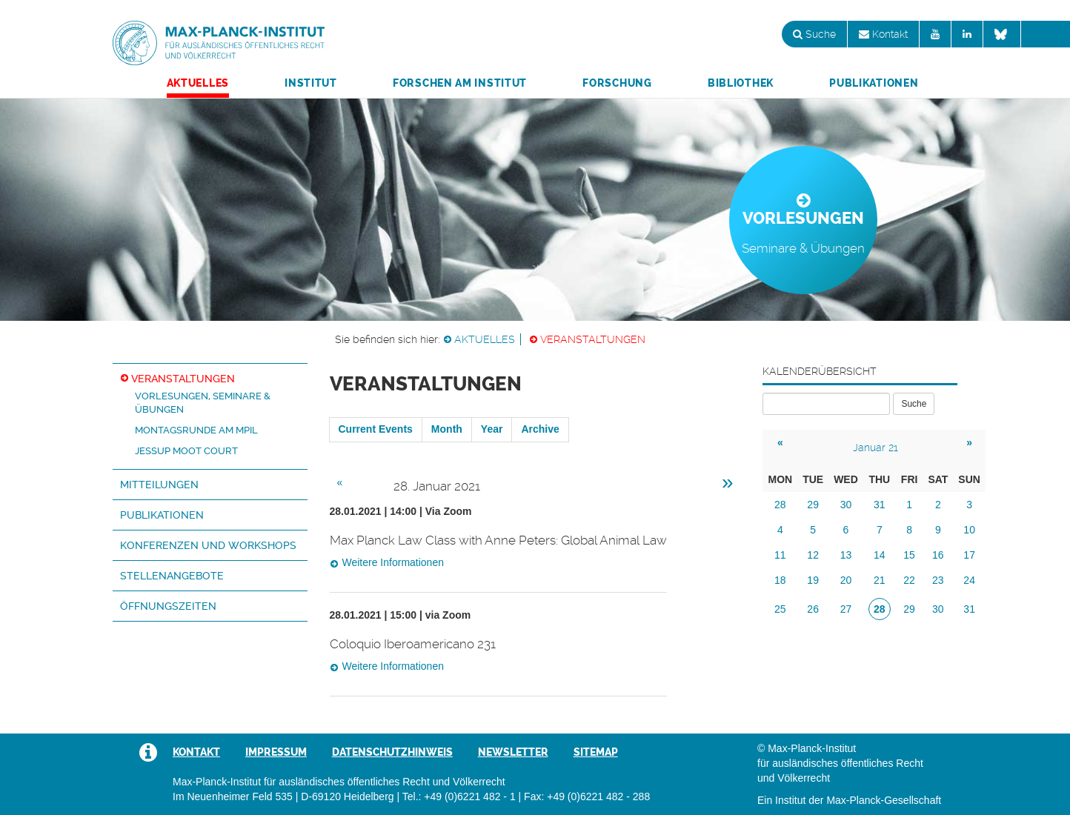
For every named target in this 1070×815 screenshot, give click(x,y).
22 (909, 580)
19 (813, 580)
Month (446, 429)
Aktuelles (198, 83)
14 (879, 555)
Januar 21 (875, 447)
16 (938, 555)
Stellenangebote (172, 576)
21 (879, 580)
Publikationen (873, 83)
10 (969, 530)
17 (969, 555)
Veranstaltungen (592, 339)
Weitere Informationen (393, 562)
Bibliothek (741, 83)
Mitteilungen (159, 484)
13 (846, 555)
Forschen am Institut (460, 83)
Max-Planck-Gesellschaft (883, 800)
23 (938, 580)
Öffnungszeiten (168, 606)
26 (813, 609)
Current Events (376, 429)
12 (813, 555)
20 (846, 580)
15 (909, 555)
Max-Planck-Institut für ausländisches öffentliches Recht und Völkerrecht (219, 43)
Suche (814, 34)
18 (780, 580)
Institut (311, 83)
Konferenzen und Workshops (208, 545)
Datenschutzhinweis (392, 752)
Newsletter (513, 752)
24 (969, 580)
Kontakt (883, 34)
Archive (540, 429)
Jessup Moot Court (186, 450)
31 (879, 504)
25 (780, 609)
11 (780, 555)
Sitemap (596, 752)
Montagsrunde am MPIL (196, 430)
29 (813, 504)
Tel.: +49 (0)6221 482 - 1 (459, 796)
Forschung (616, 83)
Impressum (276, 752)
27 (846, 609)
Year (492, 429)
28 (780, 504)
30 (846, 504)
